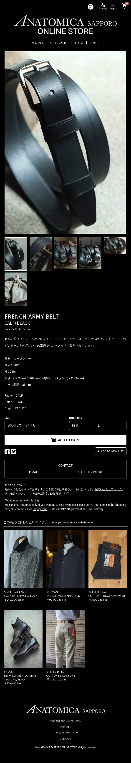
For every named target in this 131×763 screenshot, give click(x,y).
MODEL (38, 42)
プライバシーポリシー (65, 733)
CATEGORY (59, 42)
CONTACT (65, 738)
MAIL (35, 472)
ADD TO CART (68, 440)
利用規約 (65, 727)
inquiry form (40, 509)
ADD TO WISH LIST (111, 451)
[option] (65, 142)
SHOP (94, 42)
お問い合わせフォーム (108, 489)
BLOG (78, 42)
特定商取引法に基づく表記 (65, 721)
